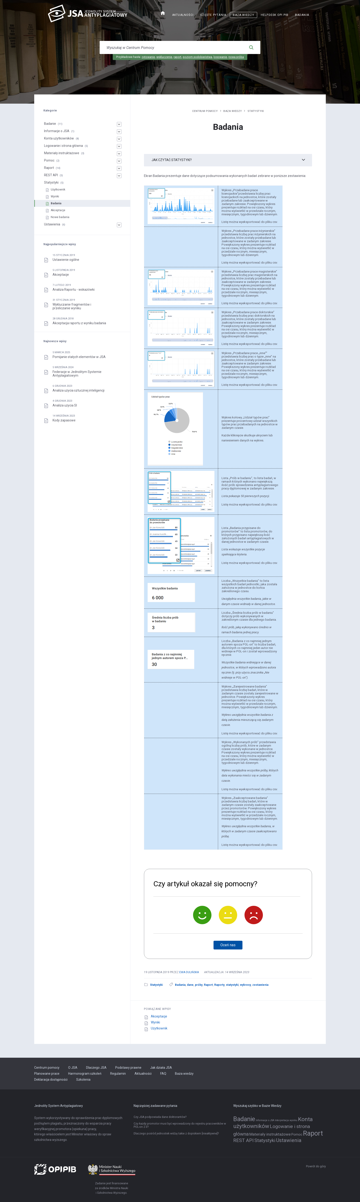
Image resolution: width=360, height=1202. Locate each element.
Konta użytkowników (59, 138)
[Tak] (202, 915)
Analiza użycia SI (65, 405)
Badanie (50, 123)
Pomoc (49, 160)
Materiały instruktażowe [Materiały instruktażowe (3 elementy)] (270, 1134)
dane (190, 984)
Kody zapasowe (64, 420)
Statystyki (256, 111)
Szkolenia (83, 1079)
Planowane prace (46, 1073)
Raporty (219, 984)
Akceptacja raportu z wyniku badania (79, 323)
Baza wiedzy (243, 15)
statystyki (232, 984)
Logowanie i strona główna (63, 146)
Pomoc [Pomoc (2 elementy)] (296, 1135)
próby (198, 984)
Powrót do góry (316, 1166)
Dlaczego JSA (96, 1067)
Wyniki (155, 1022)
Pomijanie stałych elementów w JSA (79, 357)
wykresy (245, 984)
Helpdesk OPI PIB (275, 15)
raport (177, 57)
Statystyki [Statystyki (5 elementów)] (264, 1140)
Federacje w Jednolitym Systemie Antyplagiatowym (77, 373)
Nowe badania (60, 217)
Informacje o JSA (56, 131)
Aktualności (183, 15)
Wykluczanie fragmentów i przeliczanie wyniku (72, 306)
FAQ (163, 1073)
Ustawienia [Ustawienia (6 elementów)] (288, 1140)
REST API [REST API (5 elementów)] (243, 1140)
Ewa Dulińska (189, 972)
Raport (208, 984)
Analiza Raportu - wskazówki (74, 289)
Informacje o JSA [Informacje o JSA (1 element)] (265, 1120)
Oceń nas (228, 945)
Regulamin (118, 1073)
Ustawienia (52, 224)
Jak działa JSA (161, 1067)
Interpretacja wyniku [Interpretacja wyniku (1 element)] (286, 1120)
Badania (302, 15)
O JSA (72, 1067)
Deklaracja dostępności (51, 1079)
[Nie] (254, 915)
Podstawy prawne (128, 1067)
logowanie (220, 57)
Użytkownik (159, 1028)
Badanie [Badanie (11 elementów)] (244, 1119)
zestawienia (260, 984)
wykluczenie (164, 57)
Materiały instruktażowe (61, 153)
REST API (51, 175)
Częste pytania (213, 15)
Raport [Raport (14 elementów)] (313, 1133)
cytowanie (148, 57)
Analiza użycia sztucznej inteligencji (78, 390)
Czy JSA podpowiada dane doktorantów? (160, 1117)
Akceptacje (159, 1016)
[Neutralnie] (228, 915)
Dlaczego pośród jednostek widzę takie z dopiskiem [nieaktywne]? (176, 1133)
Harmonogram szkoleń (84, 1073)
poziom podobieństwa (197, 57)
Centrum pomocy (205, 111)
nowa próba (236, 57)
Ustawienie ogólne (66, 259)
